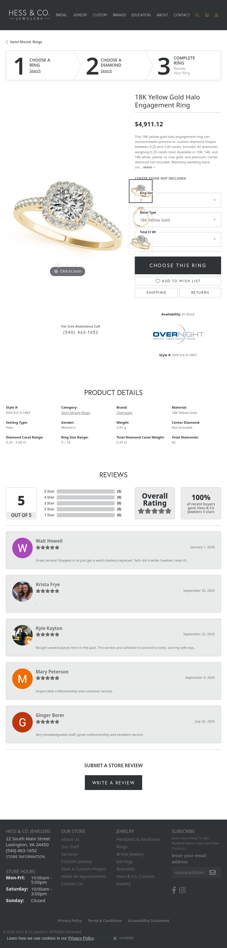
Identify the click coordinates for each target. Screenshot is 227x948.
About (162, 15)
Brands (119, 15)
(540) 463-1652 (80, 332)
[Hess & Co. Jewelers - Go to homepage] (32, 15)
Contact (182, 15)
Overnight (124, 412)
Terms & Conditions (105, 920)
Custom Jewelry (76, 861)
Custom (100, 15)
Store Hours (20, 871)
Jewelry (80, 15)
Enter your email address (189, 859)
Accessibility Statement (148, 920)
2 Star (49, 509)
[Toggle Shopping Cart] (207, 15)
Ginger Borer (50, 715)
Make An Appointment (83, 876)
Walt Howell (49, 541)
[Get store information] (25, 856)
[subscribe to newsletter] (213, 872)
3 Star (49, 503)
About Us (70, 839)
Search (35, 71)
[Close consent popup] (115, 938)
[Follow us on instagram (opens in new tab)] (182, 890)
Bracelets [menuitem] (125, 869)
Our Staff (70, 846)
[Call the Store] (21, 850)
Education (141, 15)
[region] (67, 216)
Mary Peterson (52, 672)
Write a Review (113, 783)
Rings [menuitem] (121, 846)
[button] (197, 15)
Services (69, 854)
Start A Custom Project (83, 869)
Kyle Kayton (49, 628)
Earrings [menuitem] (124, 861)
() (119, 491)
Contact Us (72, 883)
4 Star (49, 497)
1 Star (49, 514)
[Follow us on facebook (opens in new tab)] (174, 890)
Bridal (61, 15)
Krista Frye (48, 584)
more (149, 167)
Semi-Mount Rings (26, 41)
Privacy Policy (70, 920)
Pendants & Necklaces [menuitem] (138, 839)
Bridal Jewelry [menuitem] (130, 854)
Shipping (156, 292)
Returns (200, 292)
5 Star (49, 491)
